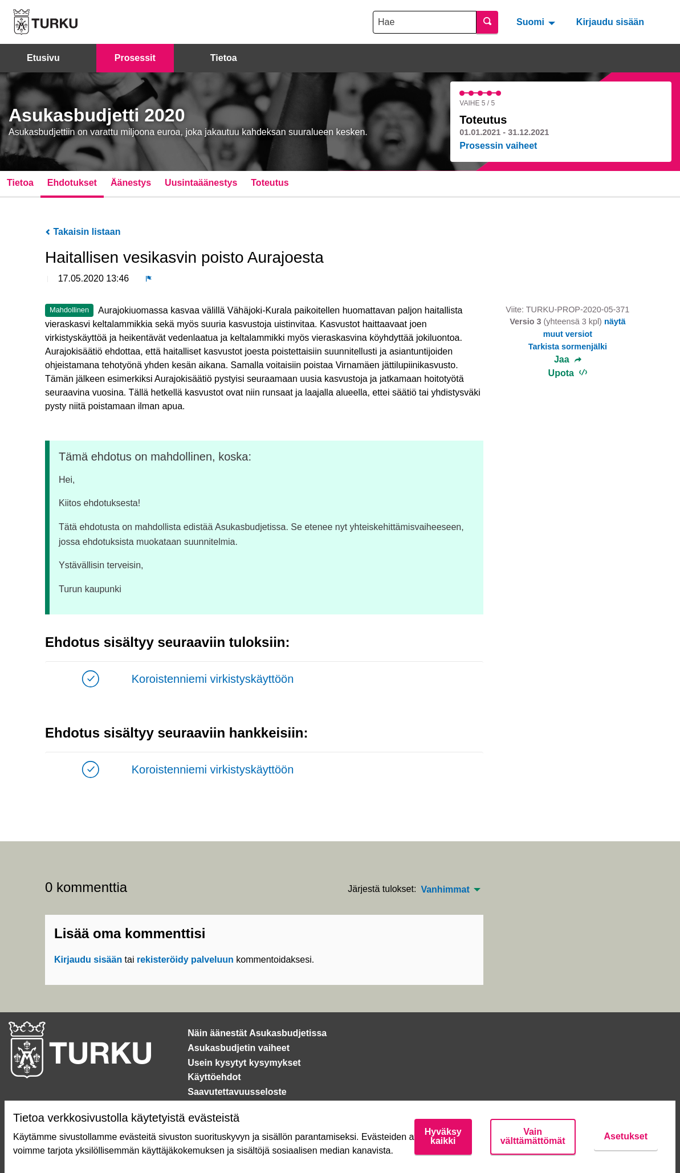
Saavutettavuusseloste (237, 1092)
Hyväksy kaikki (443, 1136)
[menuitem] (537, 21)
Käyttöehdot (214, 1077)
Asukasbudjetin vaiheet (239, 1048)
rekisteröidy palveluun (185, 959)
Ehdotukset (72, 183)
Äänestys (131, 183)
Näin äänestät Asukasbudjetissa (257, 1033)
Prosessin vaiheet (498, 145)
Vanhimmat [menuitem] (445, 889)
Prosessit (135, 58)
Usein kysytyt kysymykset (244, 1063)
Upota (568, 373)
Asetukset (626, 1136)
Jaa (567, 359)
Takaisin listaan (82, 232)
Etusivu (43, 58)
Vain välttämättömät (532, 1136)
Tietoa (223, 58)
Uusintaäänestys (201, 183)
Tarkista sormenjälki (567, 346)
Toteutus (269, 183)
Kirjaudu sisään (610, 22)
